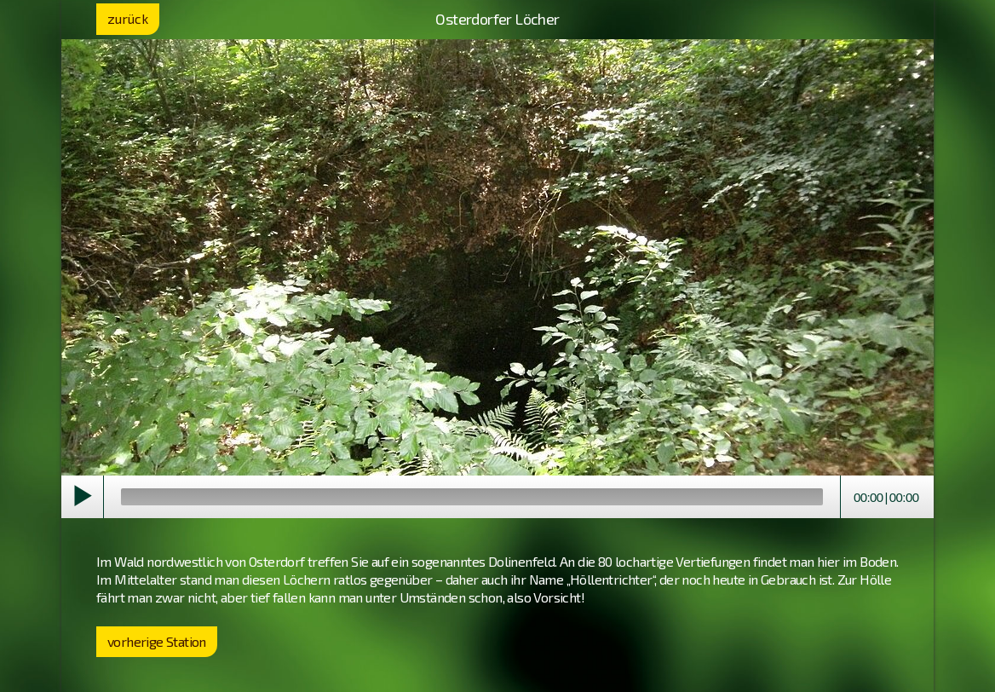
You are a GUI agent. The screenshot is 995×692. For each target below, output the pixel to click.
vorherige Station (156, 641)
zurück (127, 18)
